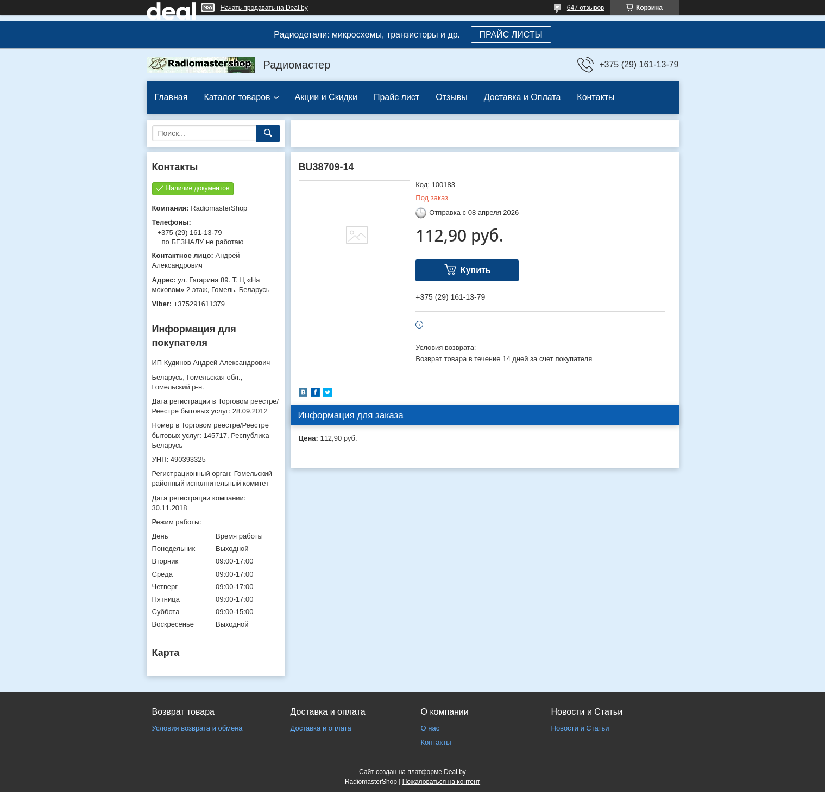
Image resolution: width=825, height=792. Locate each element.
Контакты (595, 97)
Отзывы (452, 97)
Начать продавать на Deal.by (264, 7)
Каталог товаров (237, 97)
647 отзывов (585, 7)
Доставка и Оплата (522, 97)
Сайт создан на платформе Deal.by (412, 772)
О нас (430, 728)
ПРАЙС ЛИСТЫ (511, 34)
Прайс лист (396, 97)
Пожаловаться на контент (441, 781)
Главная (171, 97)
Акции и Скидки (326, 97)
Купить (476, 270)
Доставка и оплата (321, 728)
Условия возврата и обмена (197, 728)
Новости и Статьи (580, 728)
